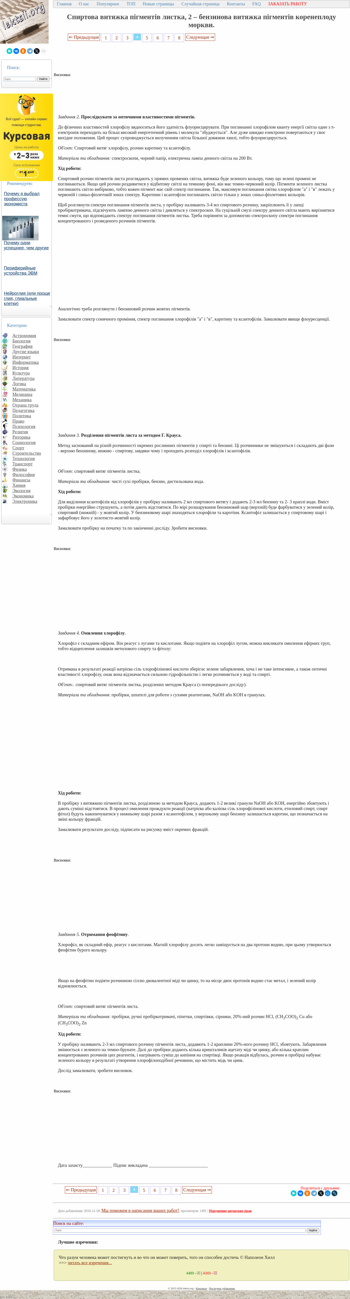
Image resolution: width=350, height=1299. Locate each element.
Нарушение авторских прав (230, 1211)
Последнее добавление (222, 1288)
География (22, 346)
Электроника (24, 501)
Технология (23, 458)
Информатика (25, 362)
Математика (24, 389)
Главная (64, 3)
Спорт (18, 447)
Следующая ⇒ (200, 37)
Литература (23, 378)
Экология (21, 490)
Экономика (23, 495)
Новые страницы (158, 3)
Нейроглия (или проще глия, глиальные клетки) (27, 298)
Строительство (26, 453)
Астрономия (24, 335)
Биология (21, 340)
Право (18, 421)
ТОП (131, 3)
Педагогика (23, 410)
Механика (22, 399)
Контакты (236, 3)
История (20, 367)
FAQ (256, 3)
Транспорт (22, 463)
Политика (21, 415)
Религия (20, 431)
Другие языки (25, 351)
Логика (19, 383)
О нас (84, 3)
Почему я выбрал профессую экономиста (22, 198)
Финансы (21, 479)
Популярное (108, 3)
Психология (23, 426)
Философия (23, 474)
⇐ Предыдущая (84, 37)
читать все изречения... (90, 1262)
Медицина (22, 394)
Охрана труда (25, 405)
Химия (19, 485)
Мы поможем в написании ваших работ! (140, 1210)
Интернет (21, 356)
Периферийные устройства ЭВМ (20, 271)
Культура (21, 372)
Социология (24, 442)
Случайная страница (200, 3)
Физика (19, 469)
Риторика (21, 437)
